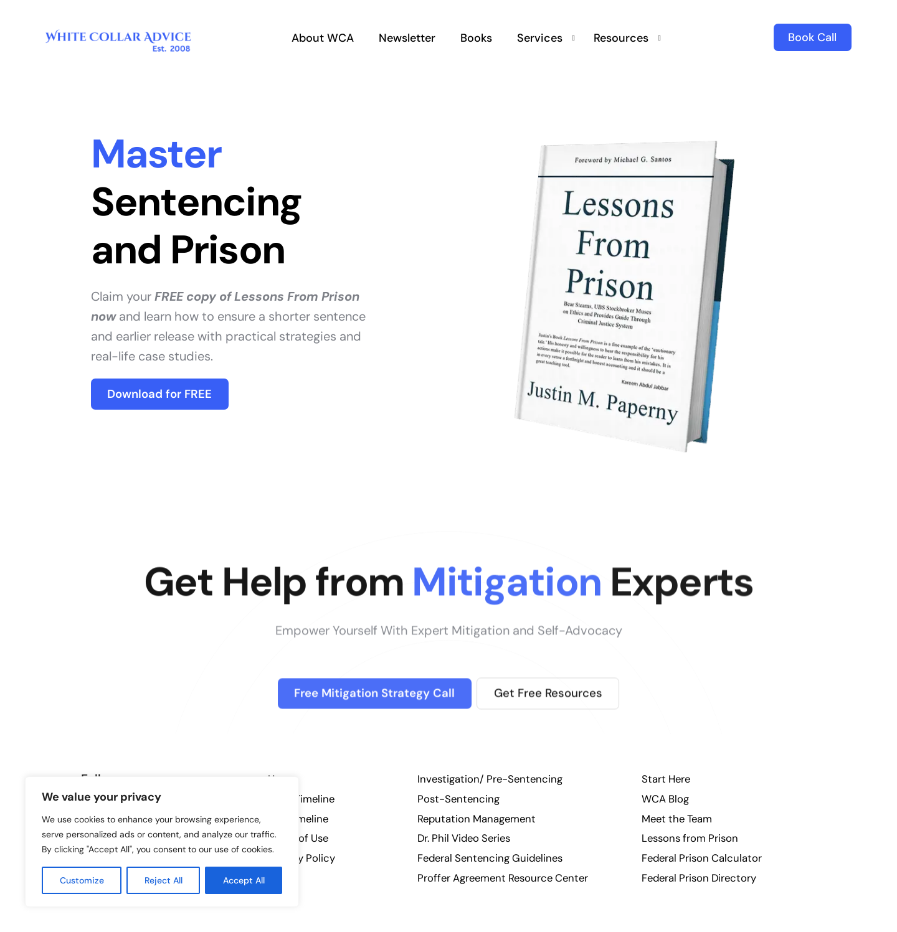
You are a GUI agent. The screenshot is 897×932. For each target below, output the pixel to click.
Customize (82, 880)
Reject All (164, 880)
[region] (162, 841)
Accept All (244, 880)
